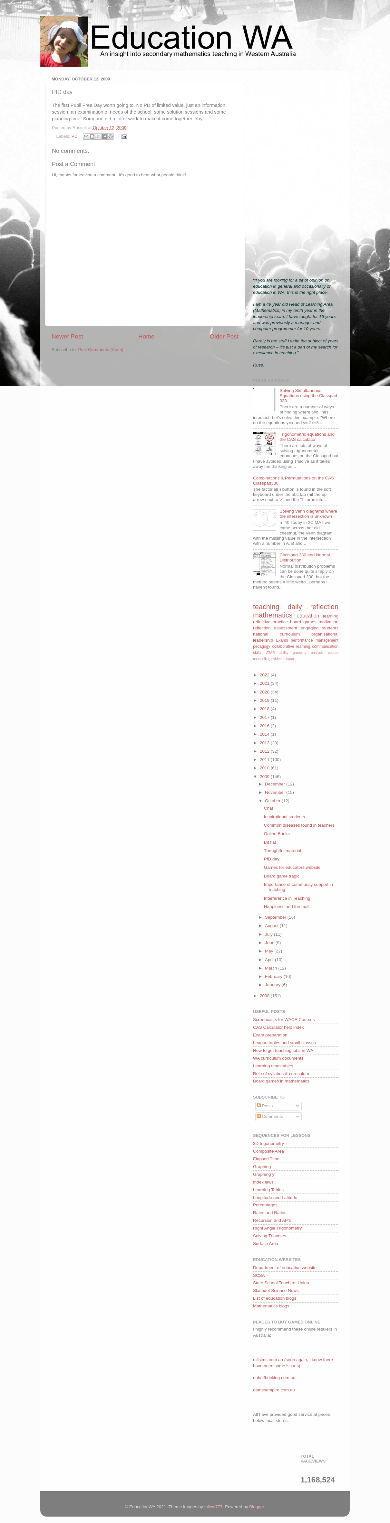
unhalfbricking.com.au (274, 1377)
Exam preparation (270, 1035)
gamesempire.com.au (274, 1390)
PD (75, 136)
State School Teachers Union (281, 1282)
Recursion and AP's (272, 1220)
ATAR (270, 653)
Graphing (262, 1166)
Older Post (224, 336)
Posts (265, 1105)
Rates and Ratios (270, 1212)
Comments (270, 1116)
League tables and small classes (284, 1042)
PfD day (271, 859)
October (273, 800)
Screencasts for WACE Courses (284, 1019)
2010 (265, 768)
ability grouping (293, 653)
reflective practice (270, 621)
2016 (265, 725)
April (270, 959)
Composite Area (268, 1151)
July (269, 934)
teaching (266, 607)
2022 (265, 675)
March (271, 968)
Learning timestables (273, 1065)
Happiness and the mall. (287, 906)
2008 (265, 995)
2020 (265, 692)
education (308, 615)
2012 (265, 751)
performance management (314, 640)
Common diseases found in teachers (299, 825)
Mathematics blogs (271, 1306)
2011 (265, 759)
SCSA (259, 1275)
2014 (265, 734)
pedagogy (261, 646)
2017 (265, 717)
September (276, 917)
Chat (268, 808)
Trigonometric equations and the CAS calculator (307, 437)
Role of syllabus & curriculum (281, 1073)
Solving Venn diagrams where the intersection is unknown (308, 514)
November (275, 792)
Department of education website (285, 1267)
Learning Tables (268, 1189)
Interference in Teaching (287, 898)
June (270, 942)
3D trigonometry (268, 1143)
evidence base (282, 659)
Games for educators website (292, 867)
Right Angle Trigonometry (277, 1228)
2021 (265, 683)
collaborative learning (291, 646)
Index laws (263, 1182)
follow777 (213, 1506)
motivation (328, 621)
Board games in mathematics (281, 1081)
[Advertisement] (295, 171)
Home (146, 336)
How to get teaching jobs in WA (283, 1050)
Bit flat (270, 842)
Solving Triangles (269, 1235)
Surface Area (265, 1243)
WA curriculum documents (278, 1058)
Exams (282, 640)
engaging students (319, 628)
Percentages (265, 1205)
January (273, 984)
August (272, 925)
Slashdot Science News (276, 1290)
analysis (317, 653)
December (275, 784)
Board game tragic (281, 876)
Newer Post (67, 336)
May (269, 951)
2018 (265, 708)
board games (303, 621)
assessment (285, 628)
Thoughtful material (282, 850)
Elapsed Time (266, 1158)
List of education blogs (274, 1298)
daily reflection (313, 607)
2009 (265, 776)
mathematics (272, 615)
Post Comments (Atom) (100, 349)
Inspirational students (284, 816)
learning (330, 616)
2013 (265, 742)
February (274, 976)
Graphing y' (264, 1174)
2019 (265, 700)
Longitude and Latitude (275, 1197)
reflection (262, 628)
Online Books (277, 833)
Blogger (256, 1506)
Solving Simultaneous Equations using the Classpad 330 (308, 395)
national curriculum (276, 634)
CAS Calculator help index (278, 1027)
